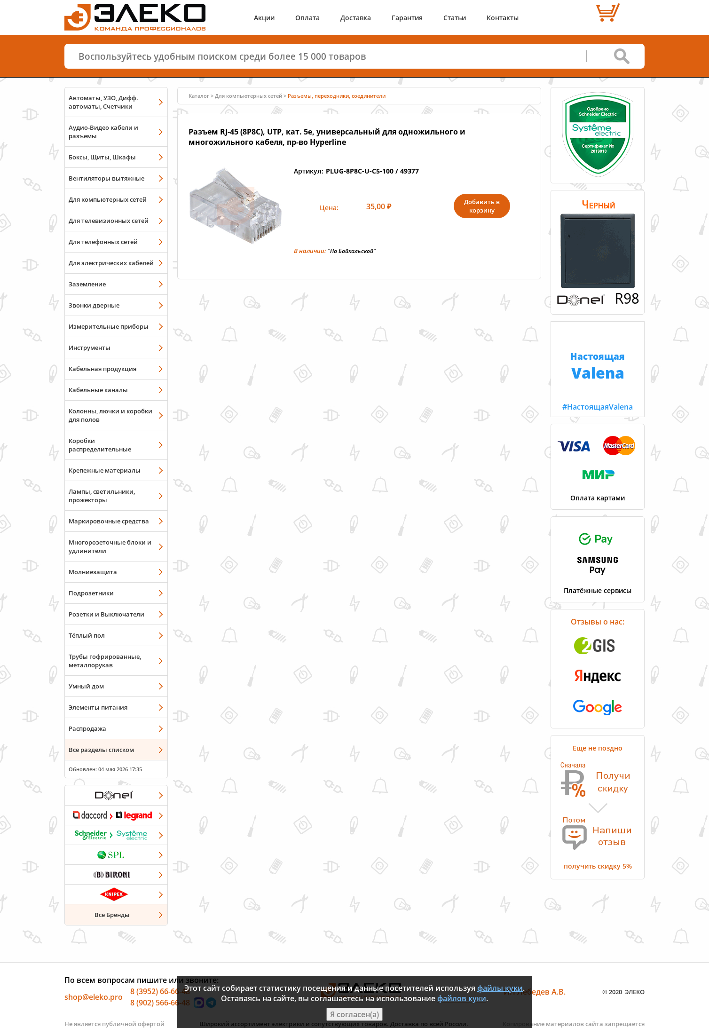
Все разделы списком (101, 749)
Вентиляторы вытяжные (106, 178)
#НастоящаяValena (597, 367)
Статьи (454, 17)
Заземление (87, 284)
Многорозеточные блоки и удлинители (110, 546)
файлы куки (500, 988)
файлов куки (461, 998)
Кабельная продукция (102, 368)
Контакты (503, 17)
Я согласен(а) (354, 1014)
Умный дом (86, 686)
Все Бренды (112, 914)
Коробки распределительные (100, 444)
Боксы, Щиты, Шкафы (102, 157)
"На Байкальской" (352, 251)
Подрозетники (91, 593)
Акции (264, 17)
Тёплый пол (87, 635)
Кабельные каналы (98, 390)
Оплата (307, 17)
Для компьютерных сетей (108, 199)
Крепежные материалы (105, 470)
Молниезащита (93, 572)
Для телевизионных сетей (109, 220)
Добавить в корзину (482, 206)
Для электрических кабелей (111, 263)
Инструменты (89, 347)
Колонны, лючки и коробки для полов (110, 415)
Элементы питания (98, 707)
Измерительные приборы (109, 326)
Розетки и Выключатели (106, 614)
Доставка (355, 17)
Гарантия (407, 17)
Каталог (199, 95)
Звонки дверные (94, 305)
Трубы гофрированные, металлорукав (105, 660)
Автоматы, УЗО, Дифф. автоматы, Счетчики (103, 102)
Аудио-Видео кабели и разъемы (103, 131)
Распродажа (87, 728)
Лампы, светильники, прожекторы (102, 495)
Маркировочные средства (109, 521)
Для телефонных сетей (103, 241)
